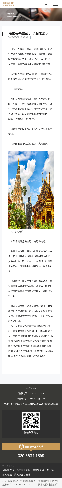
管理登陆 (43, 481)
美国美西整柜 (23, 346)
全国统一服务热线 (31, 447)
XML (15, 484)
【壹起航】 (54, 484)
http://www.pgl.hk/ (36, 356)
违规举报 (54, 481)
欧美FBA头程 (18, 351)
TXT (29, 484)
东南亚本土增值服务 (37, 351)
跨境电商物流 (22, 336)
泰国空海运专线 (29, 341)
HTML (22, 484)
